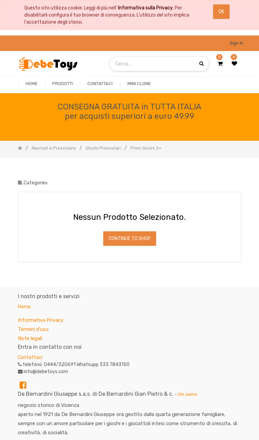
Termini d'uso (33, 329)
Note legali (30, 338)
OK (221, 12)
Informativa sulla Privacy (145, 8)
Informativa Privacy (40, 320)
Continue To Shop (130, 238)
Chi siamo (187, 394)
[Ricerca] (235, 169)
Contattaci (30, 357)
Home (24, 307)
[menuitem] (31, 84)
